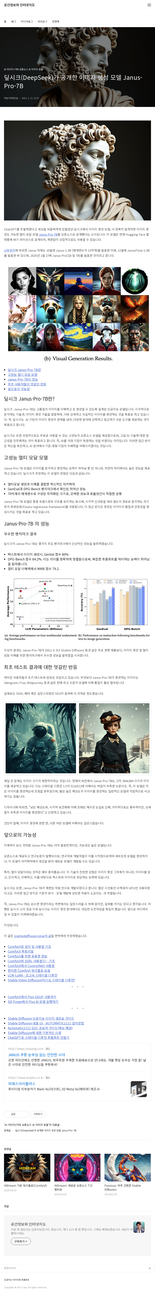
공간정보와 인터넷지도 (19, 5)
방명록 (55, 21)
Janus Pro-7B (48, 234)
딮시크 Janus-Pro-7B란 (24, 369)
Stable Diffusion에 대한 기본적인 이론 (34, 1032)
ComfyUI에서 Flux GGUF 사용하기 (32, 996)
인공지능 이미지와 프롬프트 (16, 1279)
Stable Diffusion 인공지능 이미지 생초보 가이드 (41, 1018)
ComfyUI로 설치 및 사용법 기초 (29, 946)
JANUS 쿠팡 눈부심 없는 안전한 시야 (36, 1054)
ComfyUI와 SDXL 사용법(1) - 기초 (31, 960)
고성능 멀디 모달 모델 (22, 374)
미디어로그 (27, 21)
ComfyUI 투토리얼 (21, 951)
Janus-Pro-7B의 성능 (23, 379)
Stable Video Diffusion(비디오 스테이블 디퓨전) (41, 980)
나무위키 (9, 250)
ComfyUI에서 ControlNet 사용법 (31, 965)
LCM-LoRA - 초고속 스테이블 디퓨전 (32, 975)
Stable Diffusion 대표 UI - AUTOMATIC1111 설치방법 (46, 1023)
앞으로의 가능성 (19, 388)
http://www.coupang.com (26, 1048)
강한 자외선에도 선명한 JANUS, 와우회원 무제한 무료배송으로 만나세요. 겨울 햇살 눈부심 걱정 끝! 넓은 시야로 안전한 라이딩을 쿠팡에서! (77, 1062)
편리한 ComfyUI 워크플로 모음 (29, 970)
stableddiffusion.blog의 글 (32, 936)
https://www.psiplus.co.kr (26, 1077)
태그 (13, 21)
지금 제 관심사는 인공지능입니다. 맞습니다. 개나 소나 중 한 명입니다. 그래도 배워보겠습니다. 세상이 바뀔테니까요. (72, 1231)
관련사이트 (10, 1268)
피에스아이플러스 (21, 1083)
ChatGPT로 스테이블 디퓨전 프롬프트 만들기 (38, 1037)
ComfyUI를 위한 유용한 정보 (27, 956)
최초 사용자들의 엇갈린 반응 (27, 384)
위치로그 (42, 21)
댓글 (6, 1206)
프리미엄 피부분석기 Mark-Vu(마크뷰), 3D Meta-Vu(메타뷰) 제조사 (53, 1089)
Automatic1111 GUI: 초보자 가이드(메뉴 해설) (40, 1027)
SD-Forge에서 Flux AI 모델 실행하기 (33, 1001)
